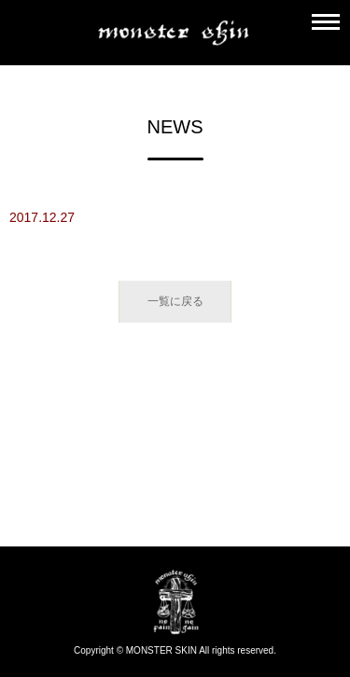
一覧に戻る (175, 301)
